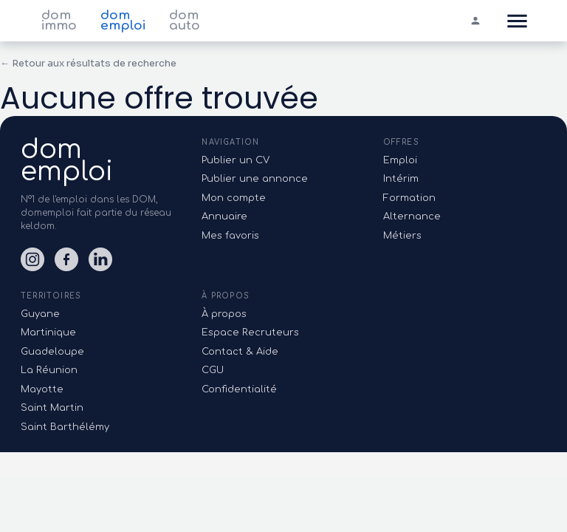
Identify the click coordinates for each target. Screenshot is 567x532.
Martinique (48, 332)
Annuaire (224, 216)
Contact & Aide (240, 352)
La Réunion (49, 370)
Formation (409, 198)
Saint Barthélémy (65, 427)
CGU (213, 370)
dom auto (184, 20)
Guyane (40, 314)
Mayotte (42, 389)
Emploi (400, 160)
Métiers (402, 236)
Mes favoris (230, 236)
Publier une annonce (255, 179)
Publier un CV (235, 160)
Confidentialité (239, 389)
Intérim (401, 179)
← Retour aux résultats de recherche (88, 63)
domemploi (67, 160)
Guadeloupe (52, 352)
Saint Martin (52, 408)
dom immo (59, 20)
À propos (224, 314)
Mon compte (234, 198)
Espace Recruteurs (250, 332)
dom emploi (122, 20)
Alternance (412, 216)
